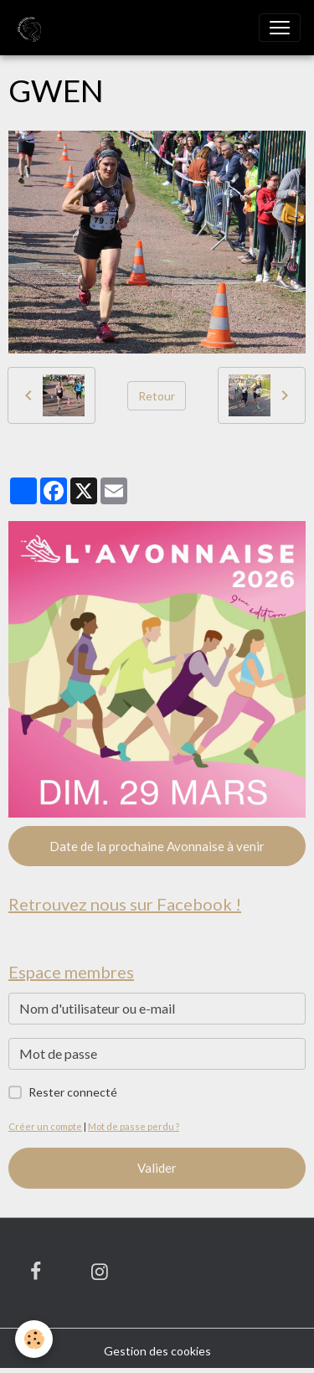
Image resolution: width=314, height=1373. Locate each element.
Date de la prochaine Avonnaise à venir (157, 846)
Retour (156, 396)
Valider (157, 1167)
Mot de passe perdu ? (133, 1126)
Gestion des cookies (157, 1351)
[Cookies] (34, 1339)
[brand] (30, 27)
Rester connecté (72, 1092)
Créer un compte (45, 1126)
